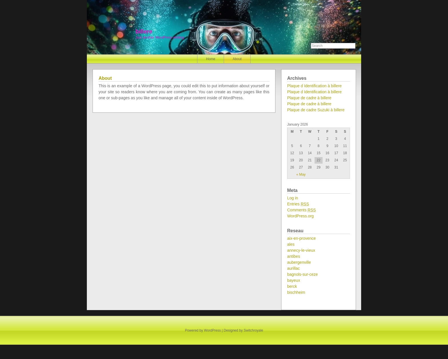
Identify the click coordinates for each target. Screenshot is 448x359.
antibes (293, 256)
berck (292, 286)
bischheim (296, 292)
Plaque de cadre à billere (309, 98)
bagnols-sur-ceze (302, 274)
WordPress (212, 330)
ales (291, 244)
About (237, 59)
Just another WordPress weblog (159, 37)
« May (301, 174)
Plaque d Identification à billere (314, 86)
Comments (301, 210)
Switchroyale (253, 330)
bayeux (293, 280)
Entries (298, 204)
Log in (292, 198)
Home (210, 59)
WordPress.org (300, 216)
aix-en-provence (301, 238)
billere (143, 31)
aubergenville (299, 262)
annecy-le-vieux (301, 250)
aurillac (293, 268)
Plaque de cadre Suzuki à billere (316, 110)
